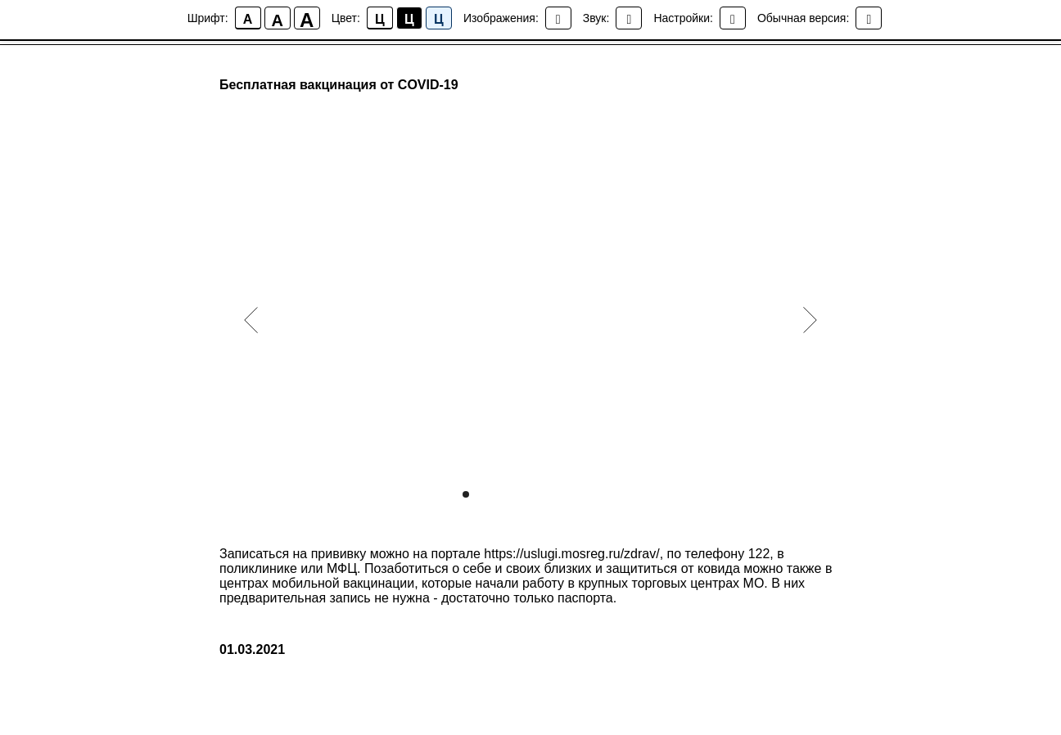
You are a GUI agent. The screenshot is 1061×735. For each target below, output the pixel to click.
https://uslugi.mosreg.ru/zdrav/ (571, 554)
